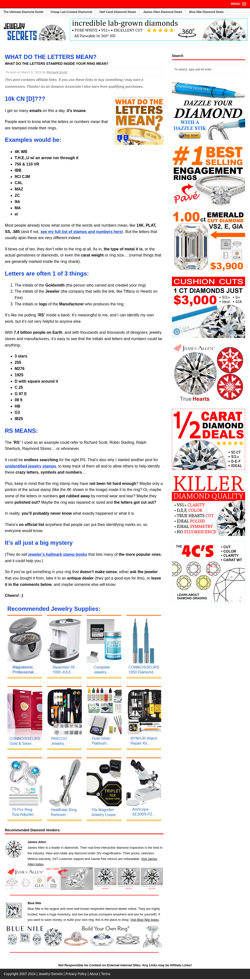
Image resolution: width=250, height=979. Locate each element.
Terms (105, 974)
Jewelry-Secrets (50, 974)
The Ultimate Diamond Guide (23, 12)
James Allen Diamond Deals (162, 12)
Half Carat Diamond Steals (117, 12)
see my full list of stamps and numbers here (81, 232)
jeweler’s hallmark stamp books (57, 554)
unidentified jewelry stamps (30, 466)
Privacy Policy (76, 974)
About (93, 974)
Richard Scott (57, 72)
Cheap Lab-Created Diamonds (71, 12)
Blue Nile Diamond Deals (206, 12)
